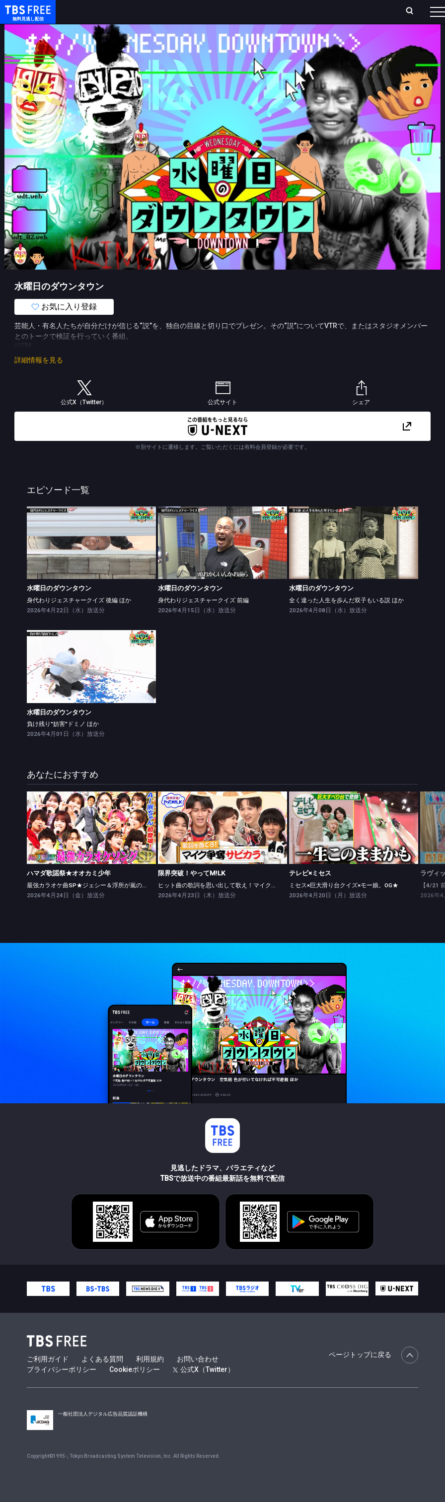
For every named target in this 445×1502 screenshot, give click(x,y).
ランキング (185, 11)
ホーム (114, 11)
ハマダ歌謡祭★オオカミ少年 (69, 893)
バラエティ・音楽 (248, 31)
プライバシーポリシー (61, 1389)
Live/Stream (228, 6)
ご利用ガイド (48, 1379)
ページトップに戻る (373, 1374)
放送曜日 (146, 11)
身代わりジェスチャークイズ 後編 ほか (79, 620)
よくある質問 (102, 1379)
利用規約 (150, 1379)
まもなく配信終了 (152, 31)
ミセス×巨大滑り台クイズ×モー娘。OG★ (343, 905)
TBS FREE (26, 17)
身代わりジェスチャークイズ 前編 (203, 620)
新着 (108, 31)
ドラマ (200, 31)
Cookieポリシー (134, 1389)
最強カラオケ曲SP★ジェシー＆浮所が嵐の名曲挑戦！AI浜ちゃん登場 (120, 905)
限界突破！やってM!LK (191, 893)
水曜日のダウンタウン (59, 608)
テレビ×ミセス (310, 893)
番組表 (417, 11)
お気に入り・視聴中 (288, 11)
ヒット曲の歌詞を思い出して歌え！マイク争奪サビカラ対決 (238, 905)
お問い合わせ (198, 1379)
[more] (284, 31)
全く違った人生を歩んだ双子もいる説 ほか (346, 620)
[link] (91, 562)
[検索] (348, 11)
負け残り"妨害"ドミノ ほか (63, 743)
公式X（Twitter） (203, 1389)
